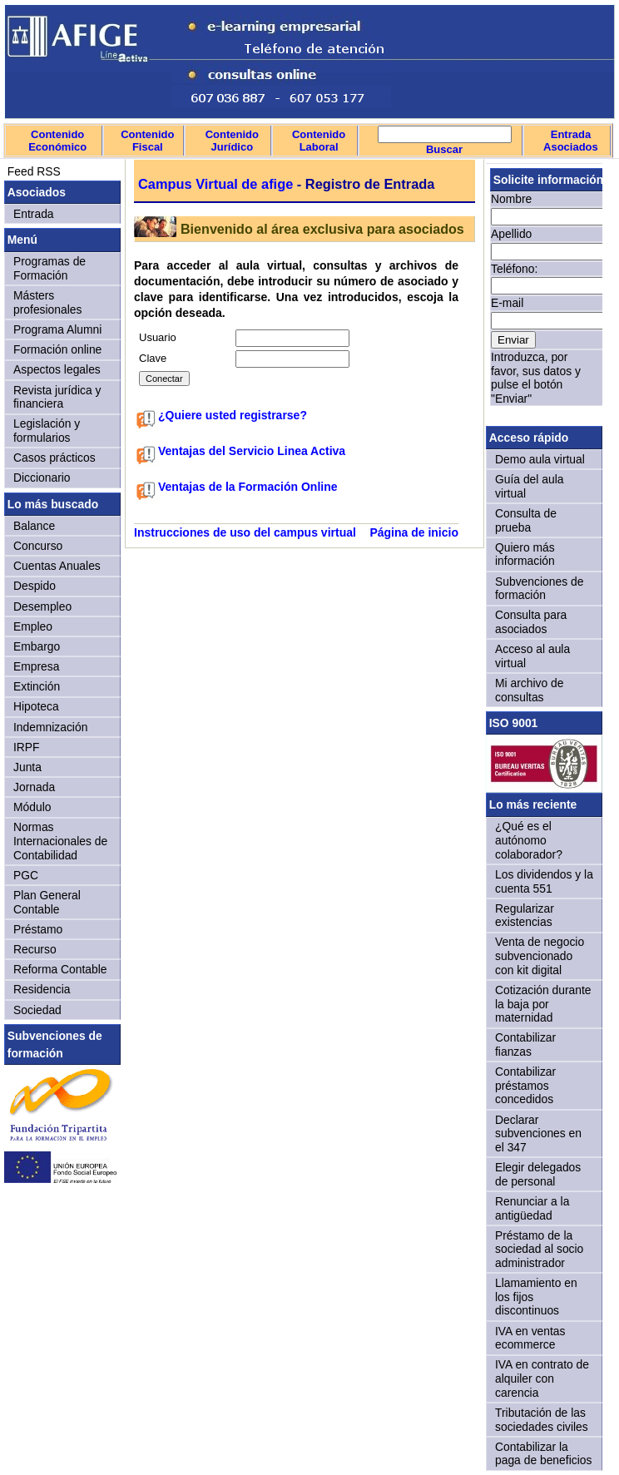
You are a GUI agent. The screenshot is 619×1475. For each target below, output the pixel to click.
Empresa (36, 666)
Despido (34, 585)
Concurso (37, 545)
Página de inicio (413, 532)
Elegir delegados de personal (538, 1174)
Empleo (32, 626)
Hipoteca (36, 706)
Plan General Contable (47, 902)
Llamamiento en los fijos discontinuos (536, 1296)
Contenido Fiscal (147, 140)
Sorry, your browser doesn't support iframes (544, 292)
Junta (27, 767)
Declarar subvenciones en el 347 (538, 1133)
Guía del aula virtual (529, 486)
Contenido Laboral (318, 140)
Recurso (35, 949)
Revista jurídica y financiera (57, 397)
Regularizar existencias (524, 915)
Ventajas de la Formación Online (248, 486)
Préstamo (37, 929)
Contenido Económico (57, 140)
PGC (25, 875)
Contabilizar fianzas (525, 1044)
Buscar (444, 149)
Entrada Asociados (570, 140)
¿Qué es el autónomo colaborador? (528, 839)
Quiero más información (525, 554)
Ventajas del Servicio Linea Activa (251, 451)
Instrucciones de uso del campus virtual (245, 532)
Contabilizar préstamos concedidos (525, 1085)
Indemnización (50, 727)
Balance (34, 525)
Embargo (36, 646)
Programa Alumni (57, 329)
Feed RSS (32, 171)
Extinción (36, 686)
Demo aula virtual (540, 459)
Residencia (42, 989)
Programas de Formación (49, 268)
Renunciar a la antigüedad (532, 1208)
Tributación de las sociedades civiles (541, 1419)
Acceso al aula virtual (532, 656)
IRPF (26, 747)
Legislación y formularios (46, 430)
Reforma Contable (59, 969)
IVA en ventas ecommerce (530, 1338)
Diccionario (42, 477)
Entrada (33, 213)
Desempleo (42, 606)
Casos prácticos (54, 457)
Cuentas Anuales (57, 565)
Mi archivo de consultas (529, 690)
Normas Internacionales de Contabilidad (60, 840)
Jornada (34, 787)
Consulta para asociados (531, 622)
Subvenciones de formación (539, 588)
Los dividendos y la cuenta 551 (544, 881)
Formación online (57, 349)
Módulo (32, 807)
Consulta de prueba (526, 520)
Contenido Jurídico (232, 140)
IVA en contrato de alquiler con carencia (542, 1378)
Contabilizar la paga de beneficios (543, 1454)
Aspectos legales (57, 369)
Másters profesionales (47, 302)
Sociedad (37, 1010)
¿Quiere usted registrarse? (232, 415)
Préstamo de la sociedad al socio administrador (539, 1249)
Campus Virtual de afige (215, 183)
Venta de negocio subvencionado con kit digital (539, 955)
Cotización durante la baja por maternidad (543, 1003)
